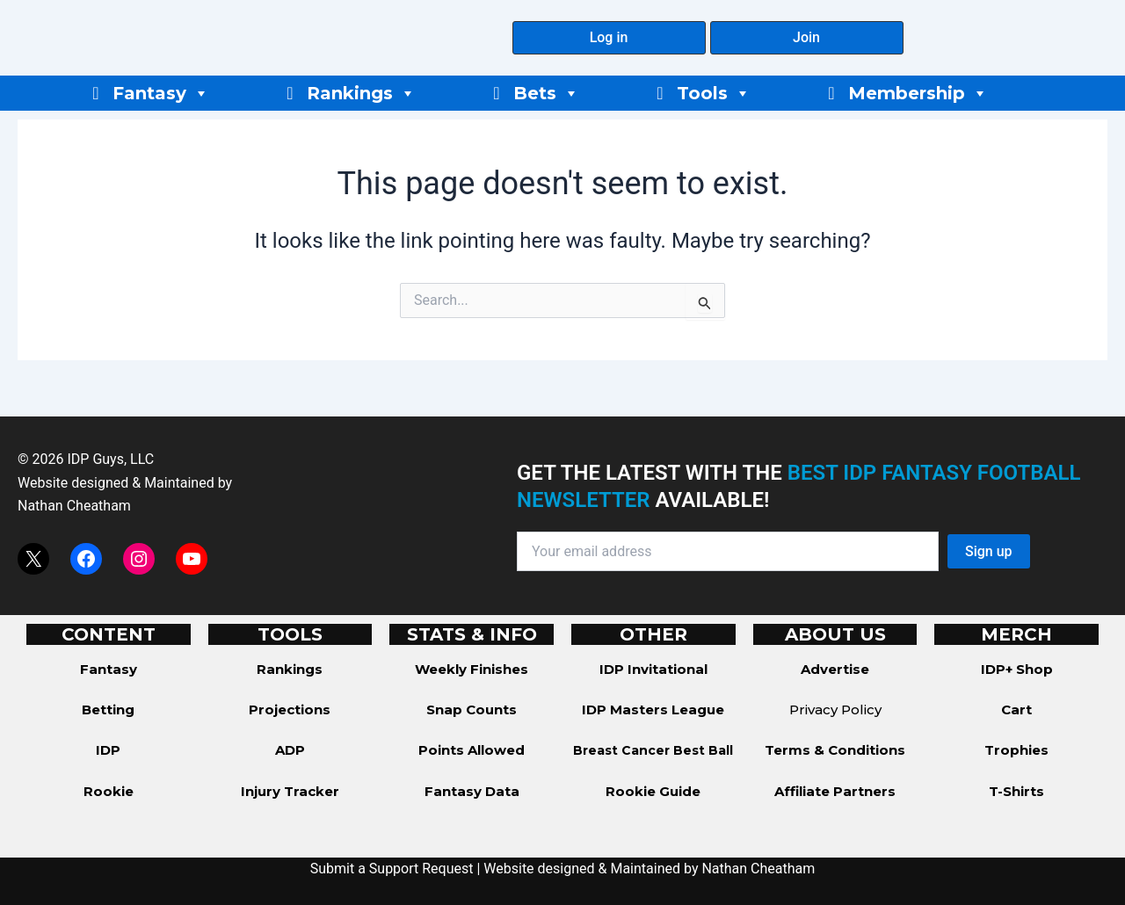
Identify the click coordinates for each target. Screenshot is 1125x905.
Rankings (361, 93)
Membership (918, 93)
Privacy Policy (835, 709)
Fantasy (160, 93)
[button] (609, 37)
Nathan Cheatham (74, 505)
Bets (546, 93)
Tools (714, 93)
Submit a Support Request (392, 868)
